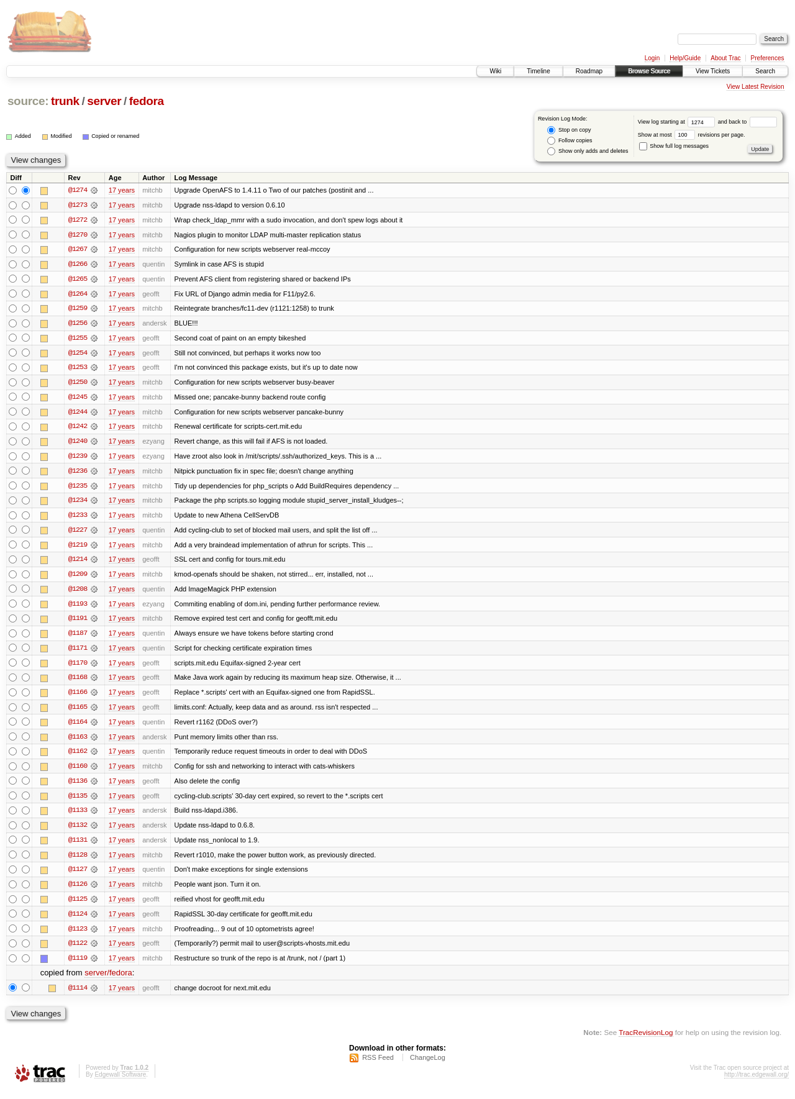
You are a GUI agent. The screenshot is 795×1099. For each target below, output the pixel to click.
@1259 (77, 309)
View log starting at (678, 122)
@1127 (77, 876)
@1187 (77, 637)
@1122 (77, 950)
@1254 (77, 354)
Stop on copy (569, 130)
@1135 (77, 801)
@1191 (77, 622)
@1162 (77, 757)
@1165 (77, 712)
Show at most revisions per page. (691, 135)
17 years (122, 190)
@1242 (77, 429)
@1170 (77, 667)
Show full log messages (674, 146)
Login (652, 58)
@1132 (77, 831)
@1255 (77, 339)
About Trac (725, 58)
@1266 (77, 265)
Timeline (538, 71)
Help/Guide (685, 58)
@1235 (77, 488)
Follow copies (569, 141)
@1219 (77, 548)
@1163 (77, 742)
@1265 (77, 280)
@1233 (77, 518)
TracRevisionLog (646, 1040)
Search (765, 71)
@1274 (77, 190)
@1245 (77, 399)
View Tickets (713, 71)
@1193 (77, 608)
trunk (65, 100)
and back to (747, 122)
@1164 (77, 727)
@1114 (77, 995)
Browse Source (649, 71)
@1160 (77, 772)
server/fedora (108, 980)
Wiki (495, 71)
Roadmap (589, 71)
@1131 (77, 846)
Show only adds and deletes (587, 151)
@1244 (77, 414)
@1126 (77, 891)
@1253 (77, 369)
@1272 (77, 220)
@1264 (77, 294)
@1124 (77, 921)
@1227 (77, 533)
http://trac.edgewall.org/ (756, 1082)
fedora (146, 100)
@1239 (77, 458)
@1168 (77, 682)
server (104, 100)
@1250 (77, 384)
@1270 (77, 235)
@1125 (77, 906)
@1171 (77, 652)
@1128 (77, 861)
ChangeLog (427, 1065)
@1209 (77, 578)
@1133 (77, 816)
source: (27, 100)
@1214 (77, 563)
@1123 (77, 936)
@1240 (77, 444)
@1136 (77, 786)
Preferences (767, 58)
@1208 (77, 593)
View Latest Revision (755, 86)
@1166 (77, 697)
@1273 (77, 205)
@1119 (77, 965)
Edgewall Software (120, 1082)
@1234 (77, 503)
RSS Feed (378, 1065)
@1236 (77, 473)
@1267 (77, 250)
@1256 (77, 324)
